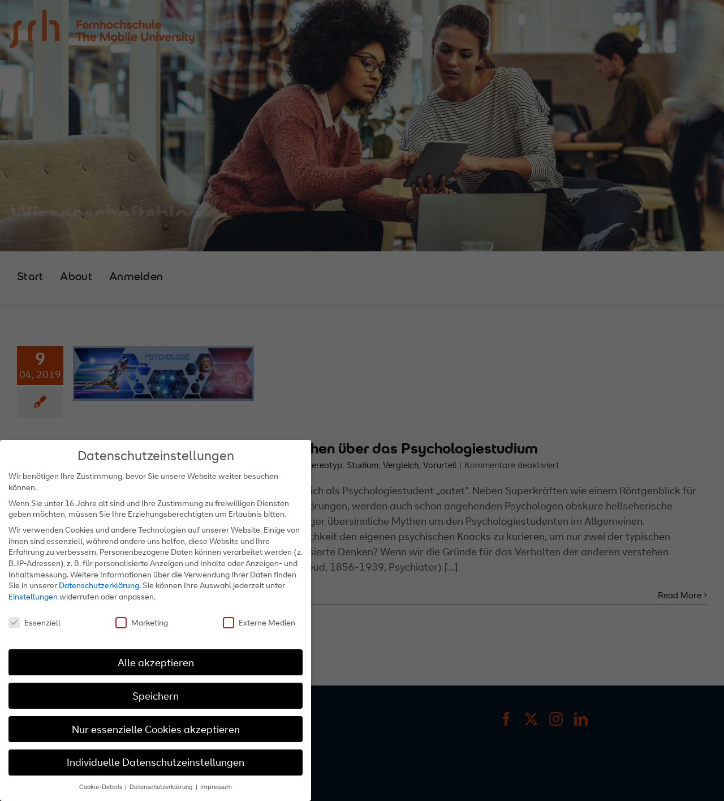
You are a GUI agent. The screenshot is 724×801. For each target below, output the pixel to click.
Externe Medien (259, 622)
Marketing (141, 622)
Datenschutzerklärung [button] (162, 787)
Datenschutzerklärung (99, 585)
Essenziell (34, 622)
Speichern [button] (155, 695)
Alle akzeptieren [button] (156, 662)
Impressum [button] (216, 787)
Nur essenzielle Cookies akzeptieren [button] (156, 728)
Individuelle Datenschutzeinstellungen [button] (155, 762)
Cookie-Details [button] (101, 787)
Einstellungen (33, 596)
